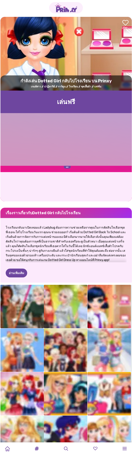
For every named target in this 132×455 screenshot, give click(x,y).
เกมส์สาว (36, 86)
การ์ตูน (62, 86)
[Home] (7, 448)
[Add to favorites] (125, 24)
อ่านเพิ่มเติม (16, 273)
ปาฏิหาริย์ (49, 86)
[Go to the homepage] (66, 8)
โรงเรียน (73, 86)
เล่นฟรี (66, 102)
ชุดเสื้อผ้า (86, 86)
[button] (36, 448)
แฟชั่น (97, 86)
